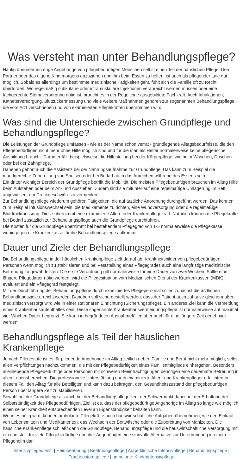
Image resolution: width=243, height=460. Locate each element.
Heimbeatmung (71, 450)
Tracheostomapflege (89, 456)
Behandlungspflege (208, 450)
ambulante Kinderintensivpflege (143, 456)
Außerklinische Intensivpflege (156, 450)
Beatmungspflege (107, 450)
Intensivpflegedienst (33, 450)
